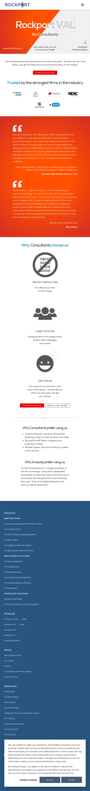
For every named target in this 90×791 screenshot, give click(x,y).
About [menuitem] (7, 649)
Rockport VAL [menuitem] (10, 624)
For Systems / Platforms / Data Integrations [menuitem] (21, 604)
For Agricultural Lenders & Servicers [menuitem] (18, 550)
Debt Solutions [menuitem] (12, 518)
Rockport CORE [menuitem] (11, 619)
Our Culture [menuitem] (9, 661)
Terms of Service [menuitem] (11, 729)
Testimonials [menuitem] (9, 691)
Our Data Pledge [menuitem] (11, 708)
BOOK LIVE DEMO (57, 405)
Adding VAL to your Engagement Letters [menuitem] (21, 713)
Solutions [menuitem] (9, 512)
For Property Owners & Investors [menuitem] (17, 577)
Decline (71, 780)
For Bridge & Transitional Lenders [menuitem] (17, 545)
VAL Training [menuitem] (9, 718)
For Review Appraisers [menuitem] (13, 561)
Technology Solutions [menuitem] (16, 593)
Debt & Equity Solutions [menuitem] (16, 556)
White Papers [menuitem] (10, 702)
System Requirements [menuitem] (14, 724)
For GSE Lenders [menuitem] (11, 540)
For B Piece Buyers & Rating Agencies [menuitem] (19, 534)
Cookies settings (28, 780)
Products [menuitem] (9, 613)
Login (23, 619)
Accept (50, 780)
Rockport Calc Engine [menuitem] (13, 599)
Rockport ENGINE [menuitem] (11, 640)
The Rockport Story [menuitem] (12, 655)
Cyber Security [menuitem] (10, 677)
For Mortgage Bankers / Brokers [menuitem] (17, 583)
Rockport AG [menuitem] (9, 635)
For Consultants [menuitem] (10, 588)
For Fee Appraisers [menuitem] (12, 567)
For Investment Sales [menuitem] (13, 572)
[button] (82, 5)
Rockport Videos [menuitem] (11, 697)
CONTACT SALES (45, 73)
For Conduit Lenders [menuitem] (12, 529)
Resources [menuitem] (10, 686)
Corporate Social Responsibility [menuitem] (17, 671)
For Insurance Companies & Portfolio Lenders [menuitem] (22, 524)
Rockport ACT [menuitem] (10, 630)
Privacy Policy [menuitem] (10, 734)
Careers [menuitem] (7, 666)
